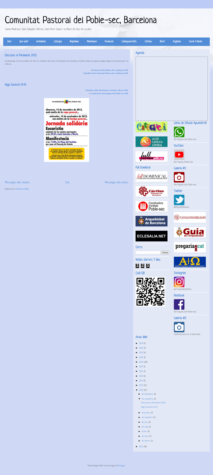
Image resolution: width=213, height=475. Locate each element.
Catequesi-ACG (129, 41)
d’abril (145, 431)
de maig (145, 427)
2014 (141, 381)
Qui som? (23, 41)
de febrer (146, 441)
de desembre (148, 394)
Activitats (41, 41)
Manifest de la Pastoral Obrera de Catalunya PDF (106, 73)
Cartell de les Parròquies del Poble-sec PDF (109, 93)
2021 (141, 357)
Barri (162, 41)
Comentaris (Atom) (22, 189)
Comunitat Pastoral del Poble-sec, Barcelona (81, 21)
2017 (141, 367)
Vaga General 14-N (15, 85)
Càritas (148, 41)
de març (145, 436)
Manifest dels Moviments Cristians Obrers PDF (107, 90)
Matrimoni (92, 41)
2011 (141, 446)
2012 (141, 390)
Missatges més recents (17, 182)
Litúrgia (58, 41)
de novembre (148, 399)
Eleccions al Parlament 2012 (21, 55)
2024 (141, 343)
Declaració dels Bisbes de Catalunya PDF (110, 70)
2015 (141, 376)
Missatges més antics (116, 182)
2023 (141, 348)
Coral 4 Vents (195, 41)
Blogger (121, 465)
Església (177, 41)
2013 (141, 385)
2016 (141, 371)
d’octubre (146, 413)
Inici (9, 41)
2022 (141, 353)
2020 (141, 362)
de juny (145, 422)
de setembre (147, 417)
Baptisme (74, 41)
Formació (109, 41)
